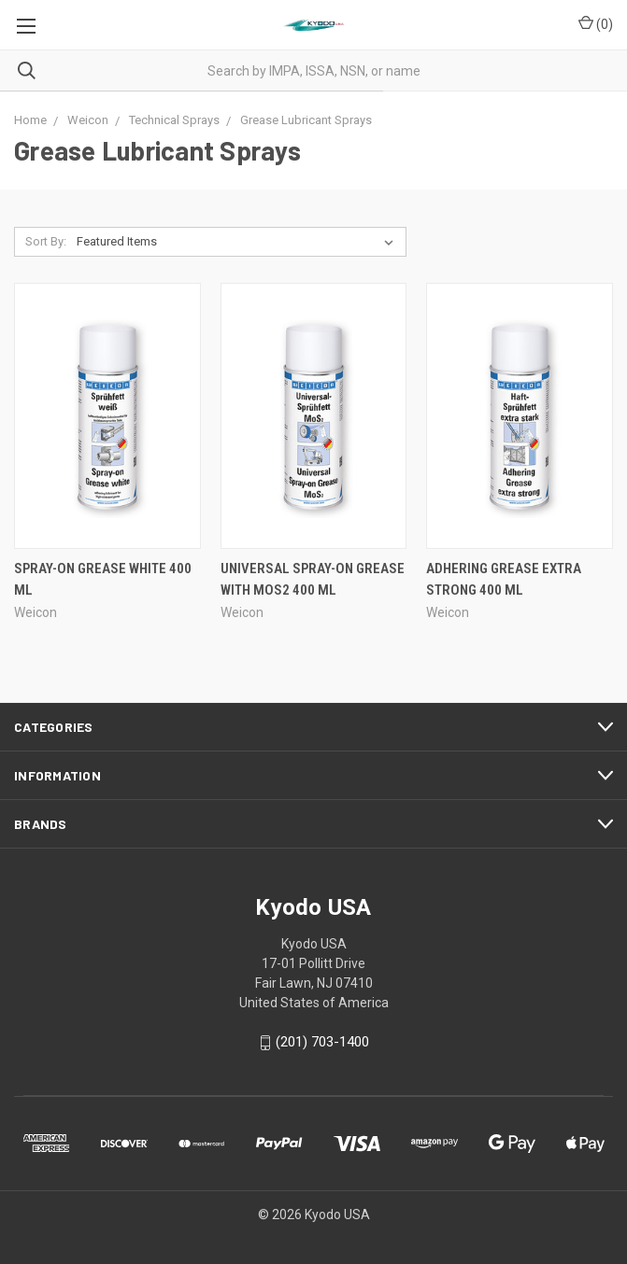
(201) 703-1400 (322, 1042)
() (595, 23)
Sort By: (45, 241)
